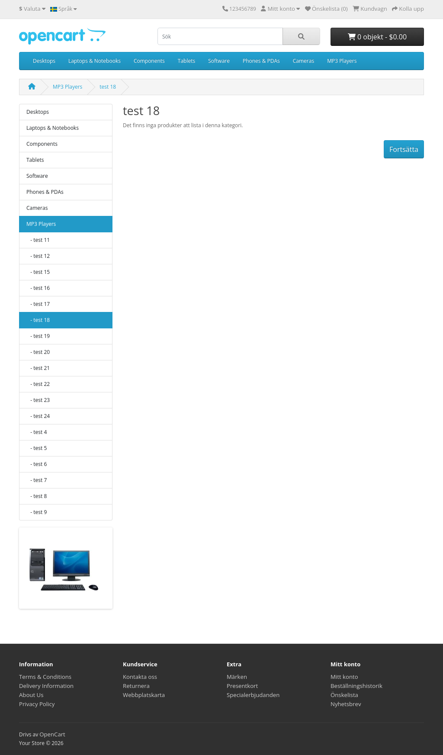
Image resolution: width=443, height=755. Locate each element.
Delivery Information (46, 686)
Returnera (136, 686)
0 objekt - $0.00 (377, 37)
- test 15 (38, 272)
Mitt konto (344, 677)
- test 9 (36, 512)
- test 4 (36, 432)
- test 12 (38, 256)
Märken (237, 677)
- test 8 (36, 496)
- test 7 (36, 480)
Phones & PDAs (261, 60)
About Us (31, 695)
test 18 (108, 86)
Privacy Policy (37, 704)
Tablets (186, 60)
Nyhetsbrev (346, 704)
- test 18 (38, 320)
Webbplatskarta (144, 695)
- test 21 (38, 368)
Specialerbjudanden (253, 695)
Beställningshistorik (356, 686)
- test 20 (38, 352)
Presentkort (242, 686)
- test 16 (38, 288)
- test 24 (38, 416)
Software (219, 60)
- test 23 (38, 400)
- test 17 (38, 304)
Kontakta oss (140, 677)
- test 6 (36, 464)
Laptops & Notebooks (94, 60)
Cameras (303, 60)
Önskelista (344, 695)
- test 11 (38, 240)
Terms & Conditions (45, 677)
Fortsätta (403, 149)
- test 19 (38, 336)
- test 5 (36, 448)
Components (149, 60)
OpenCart (52, 734)
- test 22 (38, 384)
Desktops (44, 60)
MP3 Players (341, 60)
